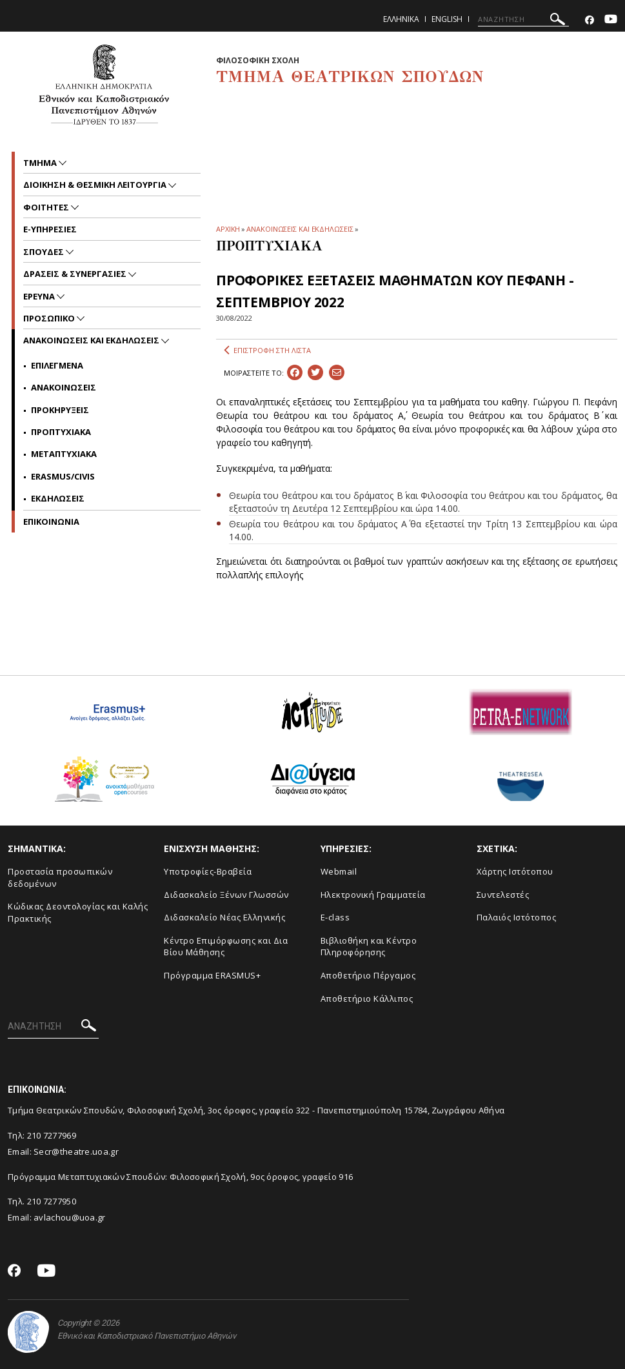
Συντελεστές (503, 894)
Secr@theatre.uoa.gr (76, 1151)
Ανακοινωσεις (63, 387)
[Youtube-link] (610, 20)
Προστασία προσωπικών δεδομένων (60, 877)
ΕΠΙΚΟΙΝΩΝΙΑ (51, 521)
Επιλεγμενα (57, 365)
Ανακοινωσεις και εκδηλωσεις (92, 340)
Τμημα (41, 162)
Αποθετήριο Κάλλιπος (367, 998)
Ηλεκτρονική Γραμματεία (373, 894)
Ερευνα (40, 296)
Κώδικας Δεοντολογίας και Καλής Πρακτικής (78, 912)
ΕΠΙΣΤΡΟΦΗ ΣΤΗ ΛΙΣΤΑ (267, 350)
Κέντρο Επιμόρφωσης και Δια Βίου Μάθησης (226, 946)
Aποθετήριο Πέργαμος (368, 975)
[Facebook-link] (589, 20)
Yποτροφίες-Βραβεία (208, 871)
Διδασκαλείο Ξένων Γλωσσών (226, 894)
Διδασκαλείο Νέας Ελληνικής (224, 917)
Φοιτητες (47, 207)
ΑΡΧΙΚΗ (228, 229)
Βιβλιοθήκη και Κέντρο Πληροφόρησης (369, 946)
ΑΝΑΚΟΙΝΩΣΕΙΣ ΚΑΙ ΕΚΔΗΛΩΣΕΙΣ (299, 229)
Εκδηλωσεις (57, 498)
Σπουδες (44, 252)
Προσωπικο (50, 318)
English (447, 19)
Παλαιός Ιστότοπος (517, 917)
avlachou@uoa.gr (70, 1217)
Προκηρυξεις (60, 410)
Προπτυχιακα (61, 432)
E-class (335, 917)
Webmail (339, 871)
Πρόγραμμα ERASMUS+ (212, 975)
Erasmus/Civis (63, 476)
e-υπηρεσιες (50, 229)
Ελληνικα (401, 19)
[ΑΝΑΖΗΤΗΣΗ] (523, 19)
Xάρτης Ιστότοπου (515, 871)
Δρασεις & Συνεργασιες (75, 273)
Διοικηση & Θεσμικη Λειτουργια (95, 184)
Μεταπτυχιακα (64, 454)
